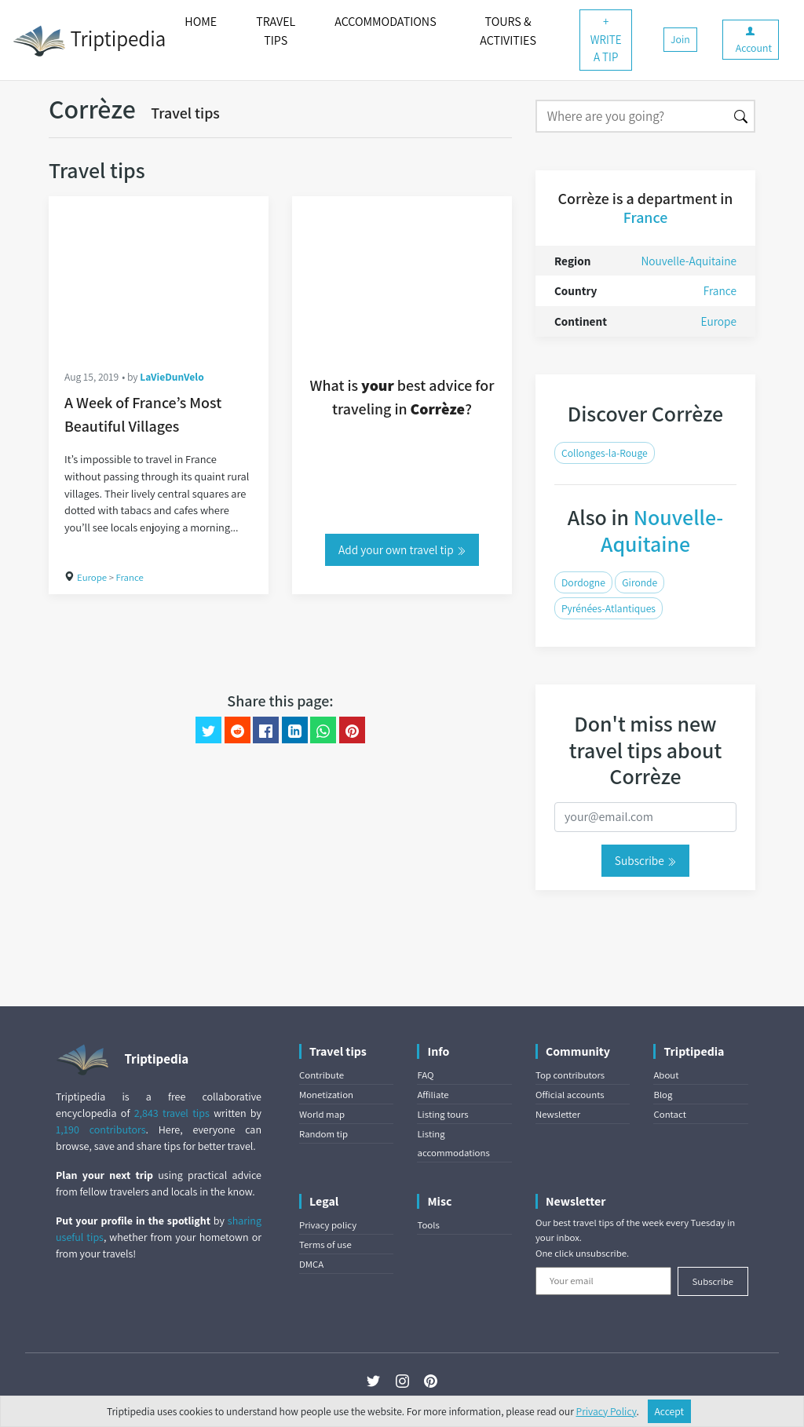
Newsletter (557, 1114)
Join (680, 39)
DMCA (311, 1264)
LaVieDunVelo (171, 377)
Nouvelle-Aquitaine (688, 260)
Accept (670, 1411)
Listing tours (442, 1114)
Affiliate (432, 1094)
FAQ (425, 1075)
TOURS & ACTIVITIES (508, 31)
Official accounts (570, 1094)
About (665, 1075)
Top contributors (570, 1075)
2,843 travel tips (172, 1113)
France (130, 577)
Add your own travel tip (402, 549)
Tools (428, 1225)
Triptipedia (89, 40)
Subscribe (645, 860)
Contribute (321, 1075)
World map (322, 1114)
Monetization (326, 1094)
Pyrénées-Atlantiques (608, 608)
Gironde (639, 582)
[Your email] (603, 1281)
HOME (201, 21)
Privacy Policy (606, 1411)
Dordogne (583, 582)
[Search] (631, 116)
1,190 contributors (101, 1129)
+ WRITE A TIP (606, 39)
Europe (92, 577)
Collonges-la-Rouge (604, 453)
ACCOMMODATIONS (385, 21)
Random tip (323, 1134)
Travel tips (185, 113)
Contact (669, 1114)
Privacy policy (327, 1225)
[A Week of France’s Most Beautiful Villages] (159, 274)
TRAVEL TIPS (275, 31)
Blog (662, 1094)
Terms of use (325, 1244)
